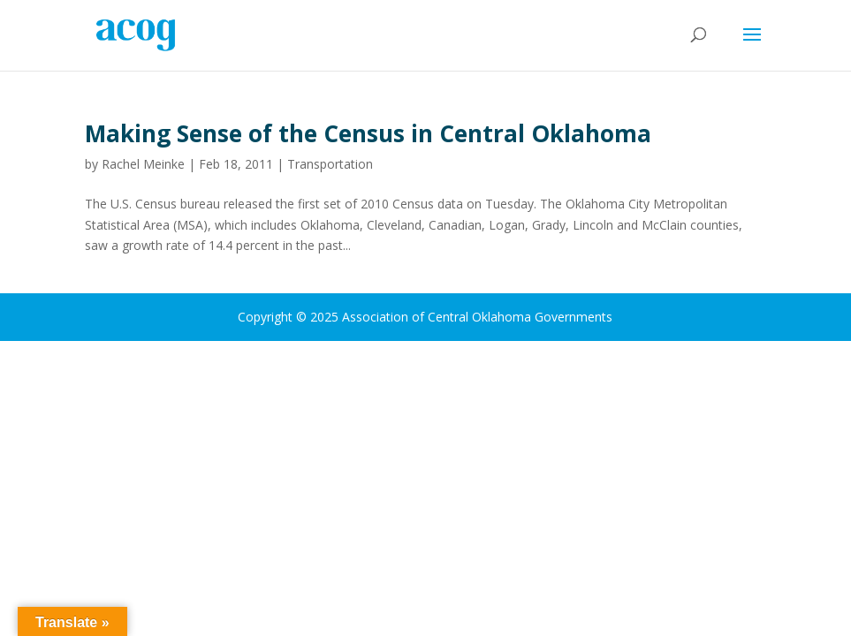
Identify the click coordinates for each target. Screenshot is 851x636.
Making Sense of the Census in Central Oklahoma (368, 133)
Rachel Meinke (143, 163)
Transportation (330, 163)
